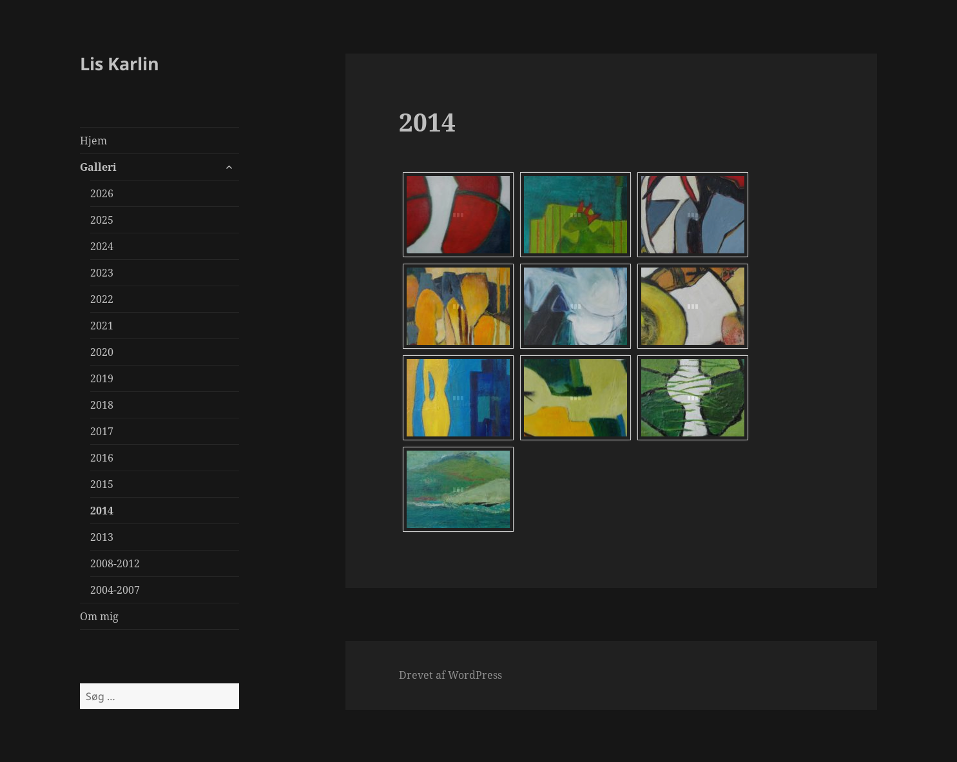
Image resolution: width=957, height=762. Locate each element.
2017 (101, 431)
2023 (101, 273)
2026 (101, 193)
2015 (101, 484)
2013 (101, 537)
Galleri (98, 167)
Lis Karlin (119, 63)
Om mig (99, 616)
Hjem (93, 140)
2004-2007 (115, 590)
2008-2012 (115, 563)
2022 (101, 299)
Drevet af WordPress (450, 675)
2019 (101, 378)
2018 (101, 405)
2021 (101, 325)
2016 (101, 458)
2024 (101, 246)
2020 (101, 352)
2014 (101, 510)
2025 (101, 220)
